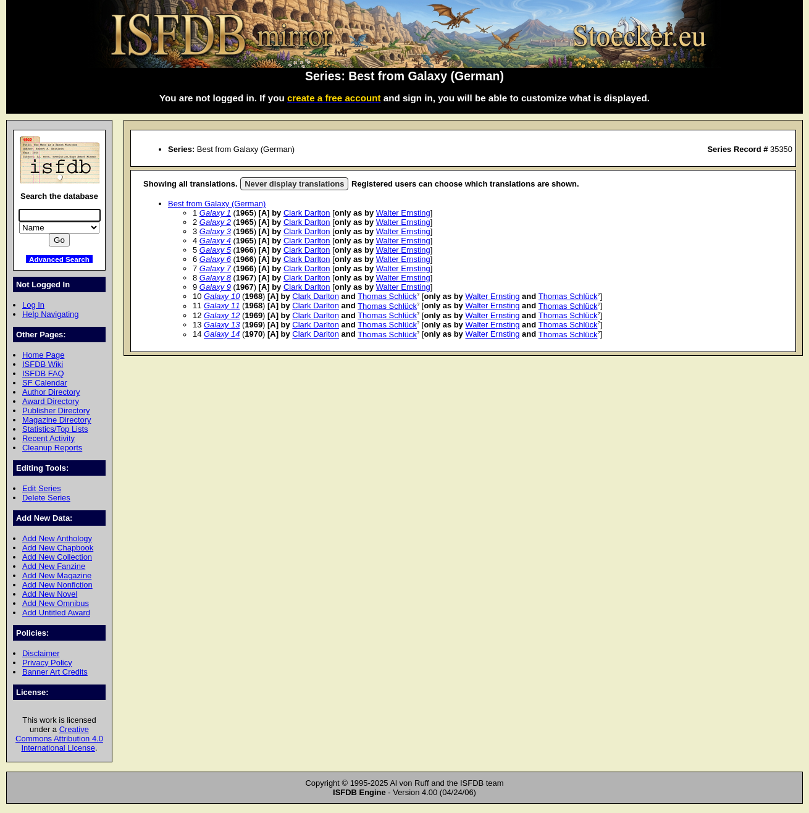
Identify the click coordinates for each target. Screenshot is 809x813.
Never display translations (294, 183)
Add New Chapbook (57, 547)
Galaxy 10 (222, 296)
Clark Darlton (306, 212)
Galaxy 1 (215, 212)
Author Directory (51, 392)
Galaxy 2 (215, 222)
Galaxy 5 (215, 250)
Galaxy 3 (215, 231)
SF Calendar (44, 382)
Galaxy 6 (215, 259)
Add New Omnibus (55, 603)
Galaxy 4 (215, 240)
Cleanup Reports (52, 447)
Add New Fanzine (53, 566)
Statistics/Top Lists (55, 429)
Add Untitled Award (56, 612)
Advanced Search (59, 259)
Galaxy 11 (222, 306)
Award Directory (50, 401)
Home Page (43, 355)
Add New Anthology (57, 538)
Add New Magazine (56, 575)
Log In (33, 305)
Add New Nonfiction (57, 584)
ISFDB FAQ (43, 373)
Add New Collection (57, 557)
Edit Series (41, 488)
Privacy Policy (47, 662)
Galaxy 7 (215, 268)
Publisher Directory (56, 410)
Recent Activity (48, 438)
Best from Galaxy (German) (217, 203)
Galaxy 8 (215, 277)
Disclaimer (40, 653)
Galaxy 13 (222, 324)
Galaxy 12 (222, 315)
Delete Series (46, 497)
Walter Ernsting (403, 212)
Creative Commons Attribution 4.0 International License (59, 738)
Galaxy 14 (222, 334)
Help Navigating (50, 314)
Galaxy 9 (215, 287)
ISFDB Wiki (42, 364)
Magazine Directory (56, 419)
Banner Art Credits (55, 671)
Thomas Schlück (387, 296)
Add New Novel (49, 594)
